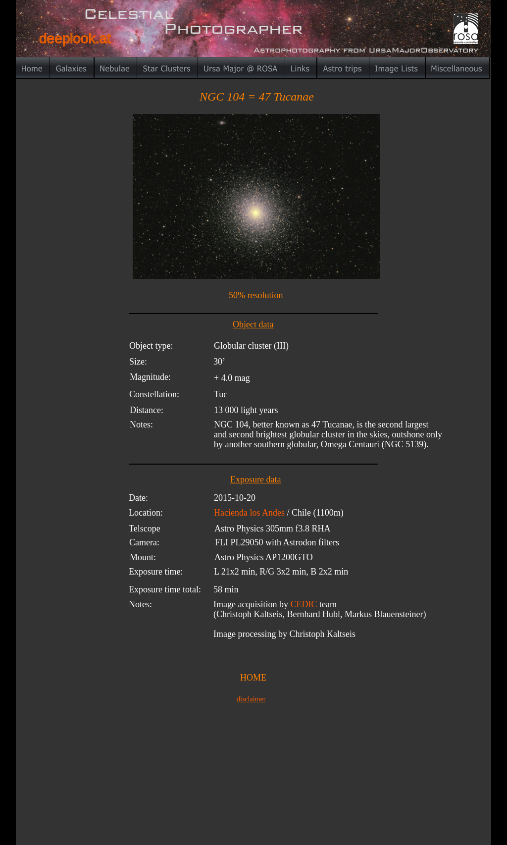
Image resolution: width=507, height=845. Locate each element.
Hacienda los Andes (250, 513)
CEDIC (303, 604)
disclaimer (251, 699)
